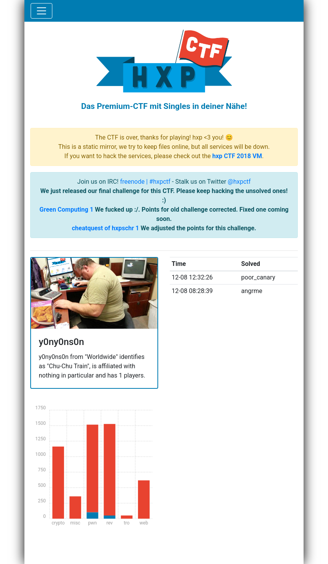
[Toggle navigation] (41, 11)
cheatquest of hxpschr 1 (105, 228)
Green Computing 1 (66, 209)
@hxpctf (239, 181)
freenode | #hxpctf (145, 181)
